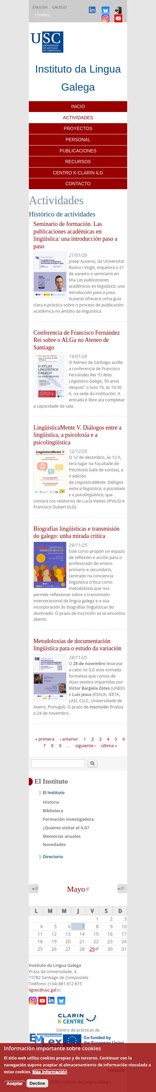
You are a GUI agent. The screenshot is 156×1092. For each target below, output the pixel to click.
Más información (49, 1071)
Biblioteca (53, 810)
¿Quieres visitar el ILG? (66, 828)
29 (94, 949)
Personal (78, 139)
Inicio (78, 106)
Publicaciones (78, 150)
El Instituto (54, 792)
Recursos (78, 161)
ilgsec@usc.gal (44, 990)
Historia (51, 802)
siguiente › (85, 745)
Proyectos (78, 128)
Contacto (78, 183)
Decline (37, 1083)
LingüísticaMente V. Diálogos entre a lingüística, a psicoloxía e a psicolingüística (77, 435)
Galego (59, 7)
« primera (44, 739)
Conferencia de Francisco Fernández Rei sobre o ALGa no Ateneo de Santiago (76, 340)
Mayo (78, 889)
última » (109, 745)
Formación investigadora (68, 819)
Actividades (78, 117)
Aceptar (15, 1083)
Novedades (54, 844)
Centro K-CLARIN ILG (78, 172)
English (40, 7)
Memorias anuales (62, 836)
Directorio (53, 856)
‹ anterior (69, 739)
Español (43, 14)
